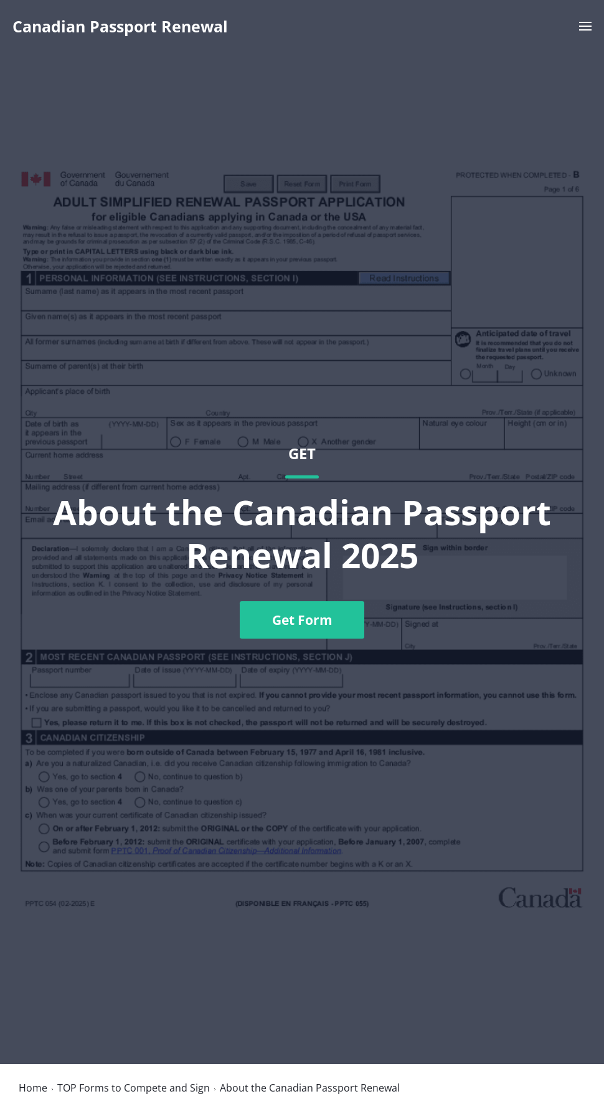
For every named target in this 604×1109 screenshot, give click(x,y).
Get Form (302, 620)
